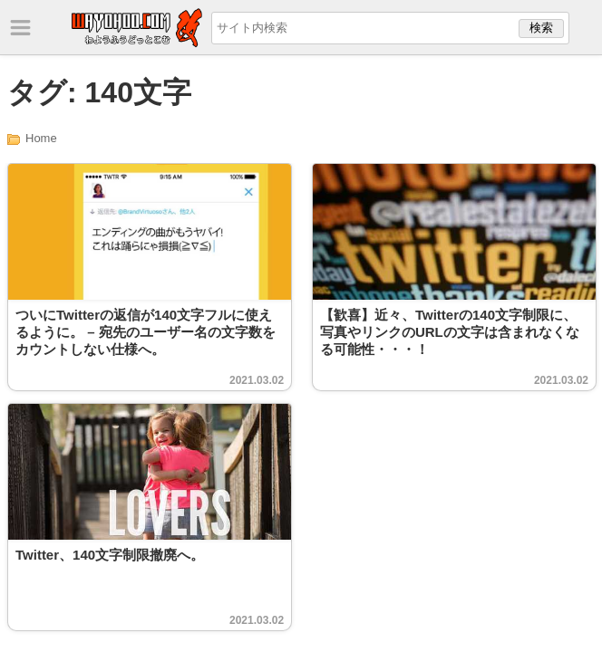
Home (41, 138)
